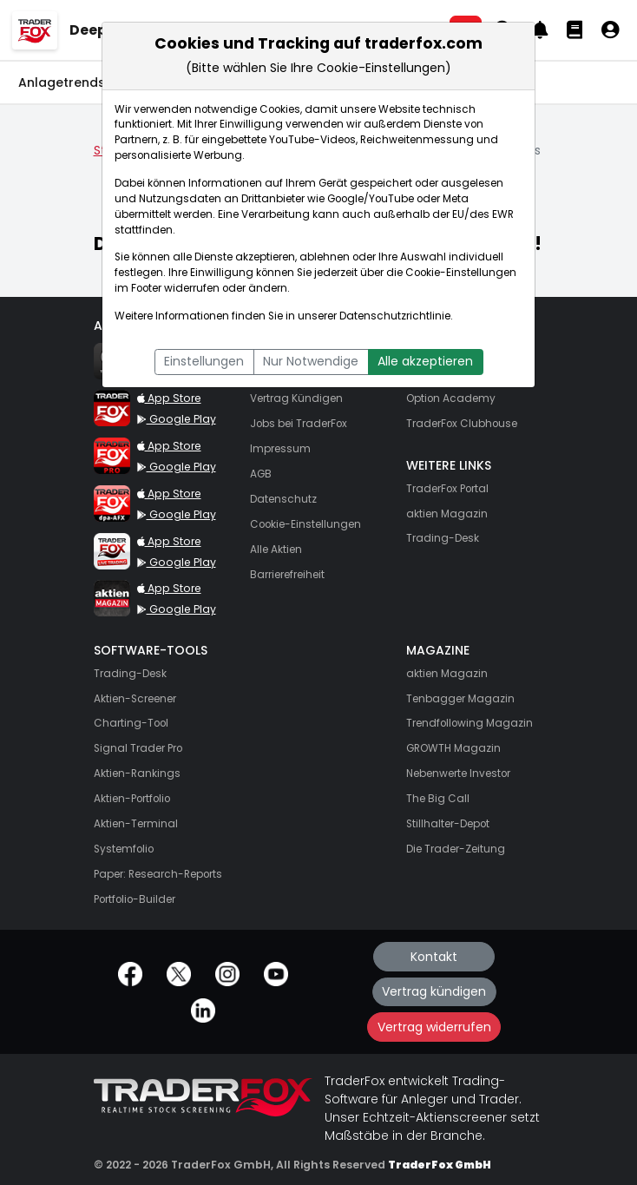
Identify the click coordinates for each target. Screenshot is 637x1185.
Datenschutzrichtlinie (394, 316)
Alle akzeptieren (425, 361)
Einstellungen (204, 361)
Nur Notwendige (310, 361)
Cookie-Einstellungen (460, 273)
